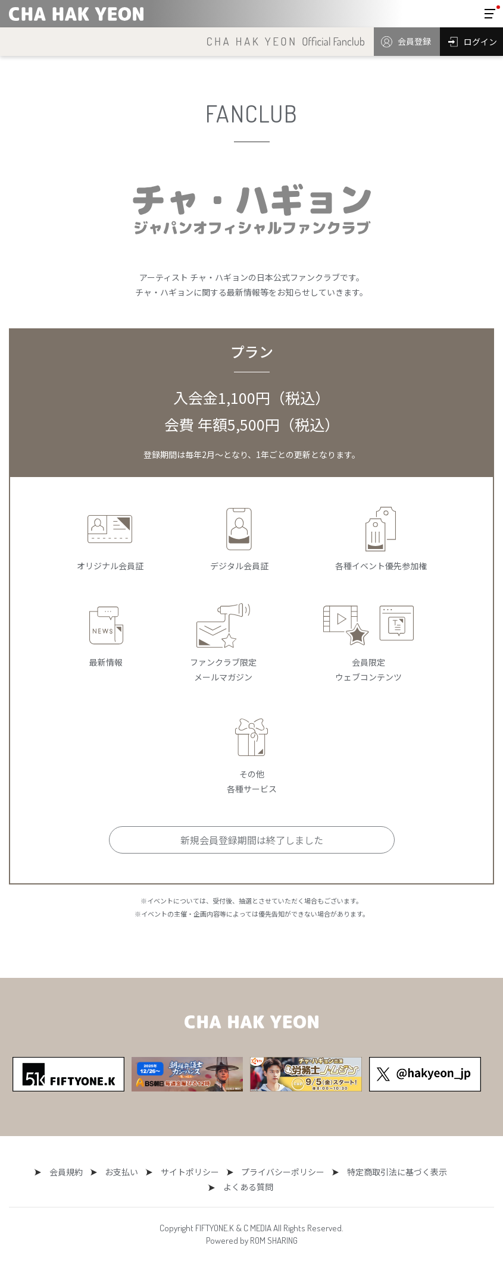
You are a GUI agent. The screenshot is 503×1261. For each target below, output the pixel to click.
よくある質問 (446, 1172)
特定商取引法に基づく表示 (353, 1172)
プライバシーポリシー (243, 1172)
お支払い (89, 1172)
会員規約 (37, 1172)
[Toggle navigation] (490, 13)
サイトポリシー (153, 1172)
